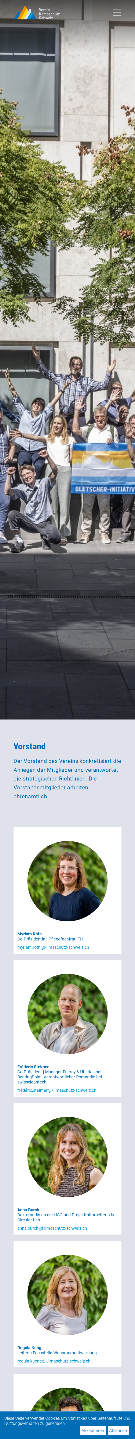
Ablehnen (118, 1430)
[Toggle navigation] (117, 12)
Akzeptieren (92, 1430)
